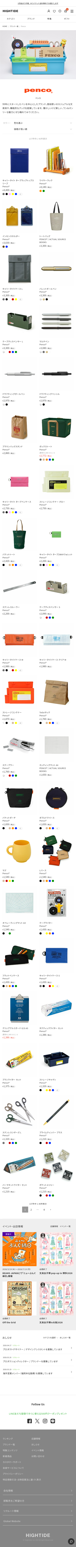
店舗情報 (54, 1226)
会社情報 (8, 1490)
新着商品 (7, 1456)
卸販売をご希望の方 (13, 1500)
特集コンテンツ (10, 1450)
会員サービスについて (13, 1467)
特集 (49, 18)
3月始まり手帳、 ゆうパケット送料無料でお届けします (38, 3)
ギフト (67, 18)
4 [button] (44, 1209)
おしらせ (35, 1444)
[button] (50, 1210)
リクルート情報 (11, 1511)
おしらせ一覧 (65, 1337)
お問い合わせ (38, 1456)
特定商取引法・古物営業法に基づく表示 (22, 1479)
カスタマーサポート (12, 1462)
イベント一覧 (65, 1226)
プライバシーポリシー (13, 1473)
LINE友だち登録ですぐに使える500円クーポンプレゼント (38, 1413)
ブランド (31, 18)
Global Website (12, 1521)
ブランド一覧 (14, 26)
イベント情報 (37, 1450)
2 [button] (31, 1209)
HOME (4, 26)
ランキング (8, 1438)
